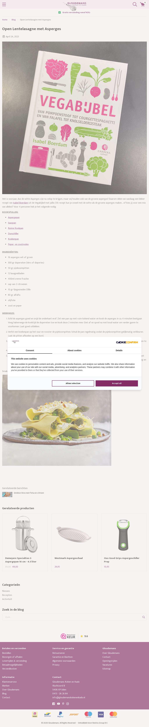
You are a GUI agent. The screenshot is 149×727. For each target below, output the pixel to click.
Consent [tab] (30, 350)
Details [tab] (119, 350)
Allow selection (73, 383)
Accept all (116, 383)
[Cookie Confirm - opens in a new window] (127, 342)
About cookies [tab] (74, 350)
